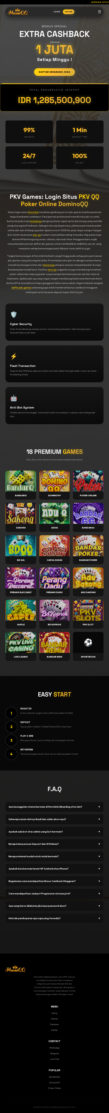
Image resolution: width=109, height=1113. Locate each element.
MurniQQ (33, 212)
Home (54, 1013)
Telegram (54, 1053)
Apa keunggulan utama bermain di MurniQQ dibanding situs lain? (54, 807)
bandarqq (36, 221)
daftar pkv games (21, 287)
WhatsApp (54, 1047)
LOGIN (57, 12)
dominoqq (49, 264)
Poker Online (54, 1088)
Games (54, 1018)
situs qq (52, 269)
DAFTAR (69, 12)
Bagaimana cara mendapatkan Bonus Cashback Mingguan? (54, 881)
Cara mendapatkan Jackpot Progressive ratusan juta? (54, 894)
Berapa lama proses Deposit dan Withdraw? (54, 844)
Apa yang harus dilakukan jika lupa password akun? (54, 906)
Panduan (54, 1024)
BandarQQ (54, 1077)
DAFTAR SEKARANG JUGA (54, 72)
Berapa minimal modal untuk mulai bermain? (54, 856)
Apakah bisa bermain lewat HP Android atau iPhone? (54, 869)
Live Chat (54, 1059)
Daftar (54, 1030)
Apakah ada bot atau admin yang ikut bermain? (54, 832)
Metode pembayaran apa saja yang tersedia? (54, 918)
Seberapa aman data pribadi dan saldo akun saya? (54, 819)
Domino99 (54, 1082)
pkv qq (37, 234)
